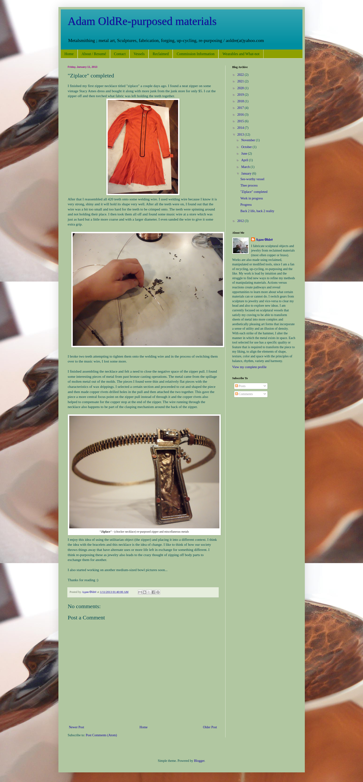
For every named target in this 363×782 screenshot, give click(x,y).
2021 (241, 81)
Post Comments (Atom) (101, 735)
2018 (241, 101)
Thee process (248, 185)
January (246, 173)
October (247, 147)
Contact (120, 54)
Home (69, 54)
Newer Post (76, 727)
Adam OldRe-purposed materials (142, 21)
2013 (241, 134)
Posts (240, 386)
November (248, 140)
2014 (241, 128)
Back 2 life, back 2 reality (257, 211)
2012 (241, 221)
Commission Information (195, 54)
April (245, 160)
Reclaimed (160, 54)
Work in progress (251, 198)
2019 (241, 94)
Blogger (199, 761)
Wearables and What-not (240, 54)
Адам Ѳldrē (264, 239)
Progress (246, 204)
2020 (241, 88)
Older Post (210, 727)
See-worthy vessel (252, 179)
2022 (241, 74)
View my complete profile (249, 367)
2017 (241, 108)
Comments (244, 394)
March (246, 167)
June (244, 153)
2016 (241, 114)
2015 (241, 121)
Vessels (139, 54)
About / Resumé (94, 54)
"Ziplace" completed (253, 192)
